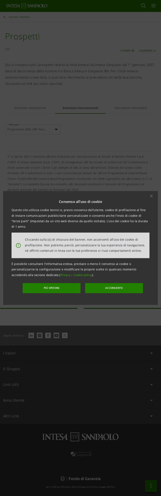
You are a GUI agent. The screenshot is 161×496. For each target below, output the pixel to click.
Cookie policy (82, 275)
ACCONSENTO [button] (110, 288)
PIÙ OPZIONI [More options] (55, 288)
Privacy (65, 275)
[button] (151, 196)
